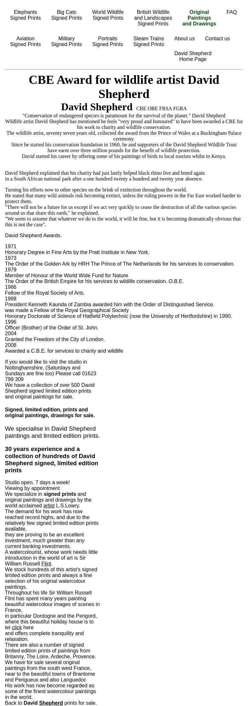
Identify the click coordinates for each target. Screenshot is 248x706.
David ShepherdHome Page (193, 56)
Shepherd (51, 703)
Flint (46, 563)
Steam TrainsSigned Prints (148, 41)
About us (184, 38)
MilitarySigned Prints (66, 41)
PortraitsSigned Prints (107, 41)
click (17, 627)
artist (49, 505)
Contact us (217, 38)
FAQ (232, 12)
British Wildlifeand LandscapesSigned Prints (153, 17)
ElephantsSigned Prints (25, 15)
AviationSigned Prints (25, 41)
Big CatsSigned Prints (66, 15)
